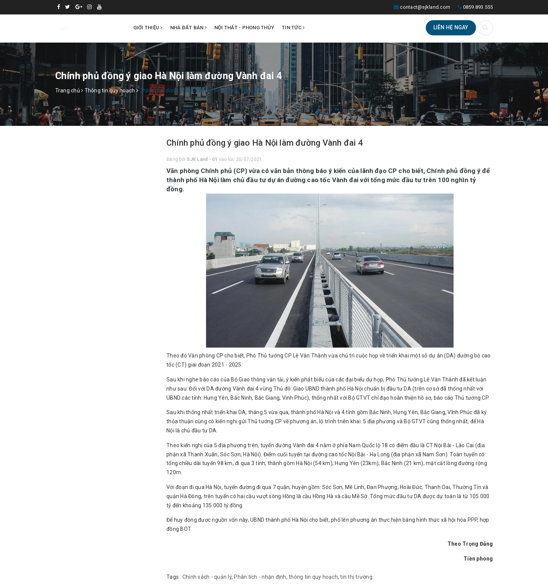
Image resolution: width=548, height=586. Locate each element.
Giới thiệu (148, 27)
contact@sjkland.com (425, 7)
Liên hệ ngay (450, 27)
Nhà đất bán (188, 27)
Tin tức (293, 27)
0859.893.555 (478, 7)
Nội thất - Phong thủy (244, 27)
